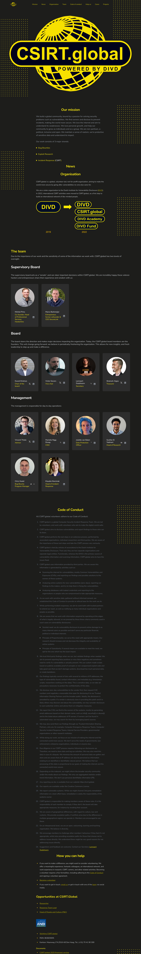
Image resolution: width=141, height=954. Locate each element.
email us (64, 884)
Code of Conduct (96, 873)
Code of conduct (76, 4)
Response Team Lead (48, 908)
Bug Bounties (44, 148)
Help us (88, 4)
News (44, 4)
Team (64, 4)
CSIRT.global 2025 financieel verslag (54, 952)
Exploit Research (45, 154)
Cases (97, 4)
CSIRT (58, 160)
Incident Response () (49, 160)
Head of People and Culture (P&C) (53, 912)
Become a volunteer (48, 880)
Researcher (44, 903)
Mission (35, 4)
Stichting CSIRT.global (48, 933)
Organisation (54, 4)
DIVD (100, 190)
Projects (106, 4)
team (94, 884)
